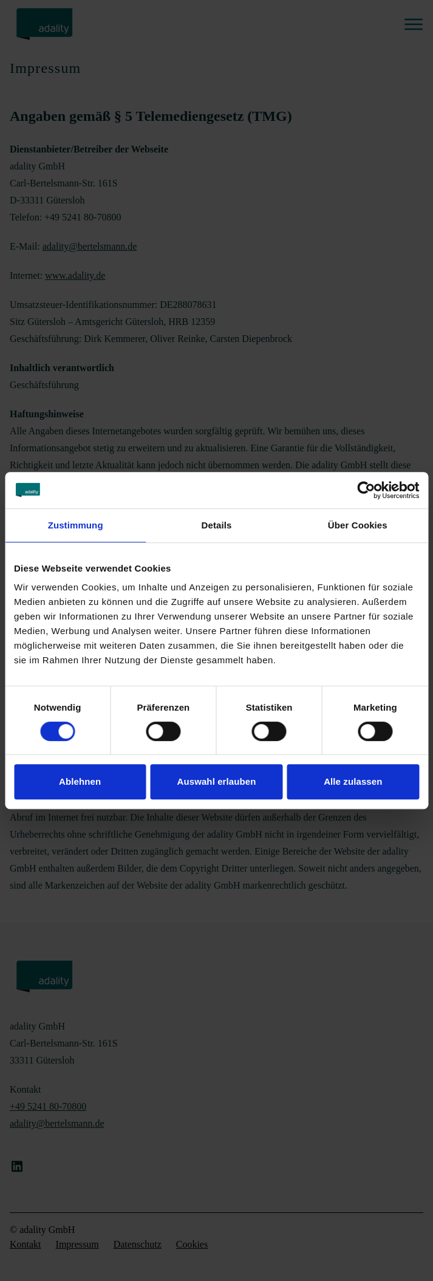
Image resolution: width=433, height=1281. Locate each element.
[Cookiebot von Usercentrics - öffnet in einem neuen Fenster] (366, 490)
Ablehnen (80, 781)
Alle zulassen (353, 781)
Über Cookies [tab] (357, 525)
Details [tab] (217, 525)
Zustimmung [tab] (75, 525)
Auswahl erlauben (216, 781)
